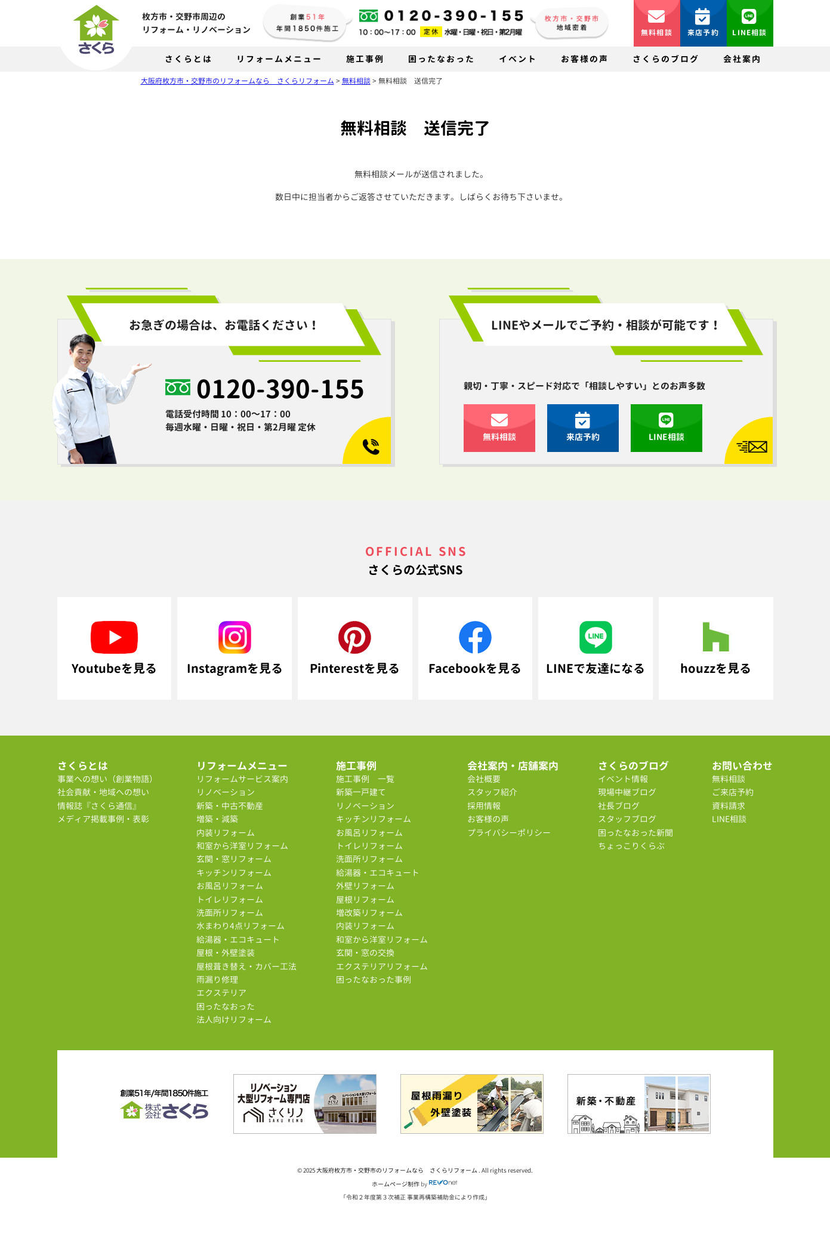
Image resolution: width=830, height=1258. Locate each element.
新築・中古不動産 (229, 805)
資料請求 (728, 805)
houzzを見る (715, 648)
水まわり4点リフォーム (240, 925)
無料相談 (656, 23)
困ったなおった (441, 58)
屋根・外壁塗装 (225, 952)
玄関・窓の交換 (365, 952)
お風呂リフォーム (229, 885)
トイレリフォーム (229, 899)
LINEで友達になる (595, 648)
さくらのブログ (665, 58)
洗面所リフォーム (229, 912)
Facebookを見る (475, 648)
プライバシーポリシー (509, 832)
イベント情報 (623, 779)
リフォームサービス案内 (242, 779)
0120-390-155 (280, 388)
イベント (518, 58)
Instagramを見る (235, 648)
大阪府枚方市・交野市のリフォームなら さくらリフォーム (397, 1170)
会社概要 (484, 779)
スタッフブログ (627, 819)
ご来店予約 (733, 792)
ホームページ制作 (395, 1184)
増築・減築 (217, 819)
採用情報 (484, 805)
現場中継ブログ (627, 792)
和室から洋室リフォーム (242, 845)
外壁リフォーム (365, 885)
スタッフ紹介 (492, 792)
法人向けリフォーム (233, 1019)
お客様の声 (585, 58)
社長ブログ (619, 805)
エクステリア (221, 992)
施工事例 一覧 (365, 779)
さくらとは (188, 58)
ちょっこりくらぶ (631, 845)
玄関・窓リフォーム (233, 859)
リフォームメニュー (279, 58)
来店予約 (703, 23)
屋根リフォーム (365, 899)
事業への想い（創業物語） (107, 779)
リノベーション (225, 792)
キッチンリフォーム (233, 872)
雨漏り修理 (217, 979)
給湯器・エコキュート (238, 939)
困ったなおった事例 (373, 979)
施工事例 (365, 58)
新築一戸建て (361, 792)
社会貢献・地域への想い (103, 792)
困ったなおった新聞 (635, 832)
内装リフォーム (225, 832)
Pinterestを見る (355, 648)
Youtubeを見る (114, 648)
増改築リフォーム (369, 912)
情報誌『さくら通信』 (99, 805)
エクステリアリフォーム (382, 966)
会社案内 (742, 58)
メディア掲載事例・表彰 (103, 819)
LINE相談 (749, 23)
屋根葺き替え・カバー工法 (246, 966)
